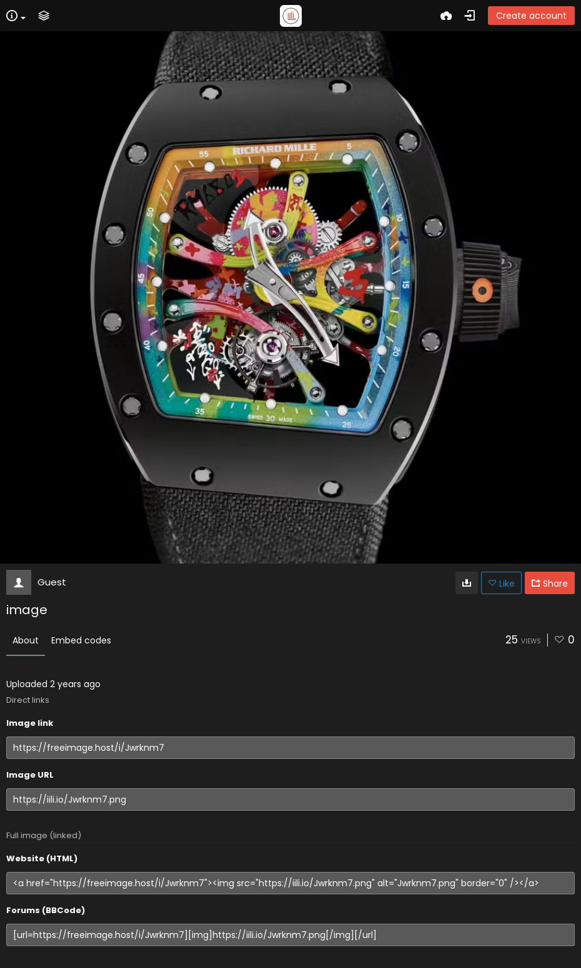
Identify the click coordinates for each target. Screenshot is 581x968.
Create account (531, 15)
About (25, 640)
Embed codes (81, 640)
